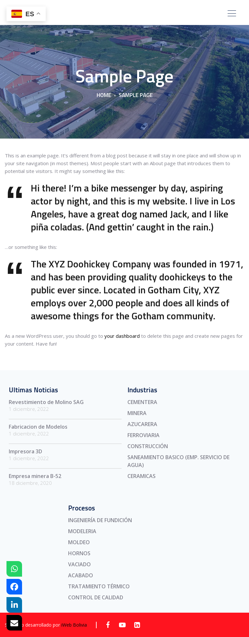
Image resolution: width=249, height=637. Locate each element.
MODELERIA (82, 531)
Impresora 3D (25, 451)
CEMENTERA (142, 402)
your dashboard (122, 336)
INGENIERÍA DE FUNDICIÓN (100, 520)
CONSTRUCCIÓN (147, 446)
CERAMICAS (141, 476)
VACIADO (79, 564)
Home (104, 95)
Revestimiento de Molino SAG (46, 402)
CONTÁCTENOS (189, 14)
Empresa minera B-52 (35, 476)
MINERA (137, 413)
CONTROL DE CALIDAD (95, 597)
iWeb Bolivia (74, 625)
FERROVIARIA (143, 435)
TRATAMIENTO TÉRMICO (99, 586)
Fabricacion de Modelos (38, 426)
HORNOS (79, 553)
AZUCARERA (142, 424)
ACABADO (80, 575)
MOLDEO (79, 542)
